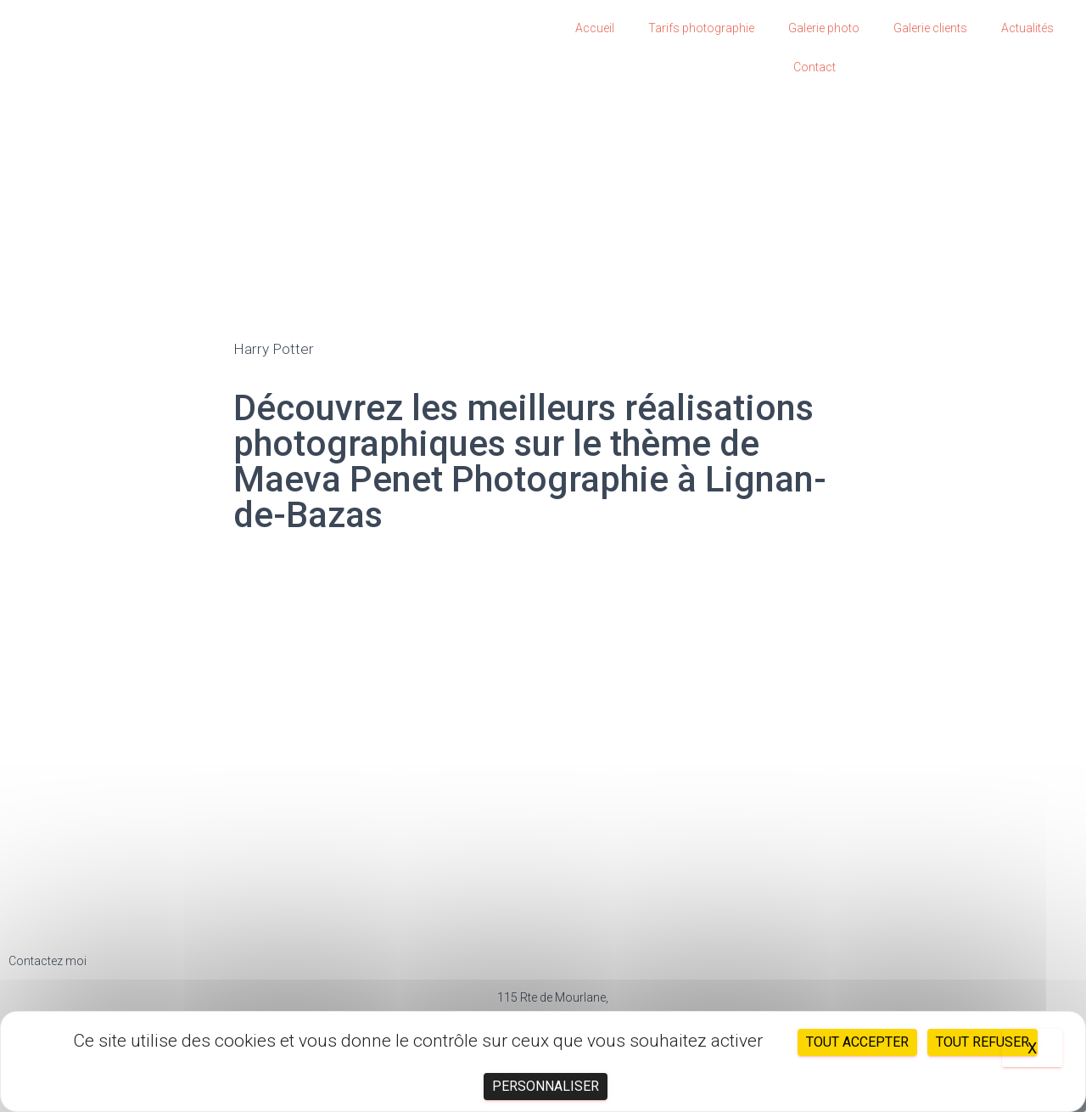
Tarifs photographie (701, 28)
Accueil (594, 28)
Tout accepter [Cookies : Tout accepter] (857, 1042)
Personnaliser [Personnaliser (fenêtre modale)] (545, 1086)
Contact (814, 67)
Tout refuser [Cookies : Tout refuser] (982, 1042)
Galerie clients (930, 28)
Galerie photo (823, 28)
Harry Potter (274, 348)
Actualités (1027, 28)
